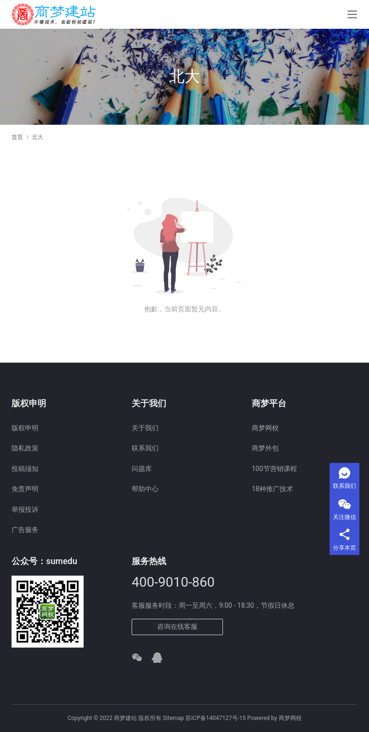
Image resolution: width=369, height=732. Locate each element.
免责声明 (25, 489)
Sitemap (173, 718)
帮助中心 (145, 489)
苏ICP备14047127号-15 (215, 718)
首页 (17, 137)
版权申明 (25, 428)
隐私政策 (25, 448)
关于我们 (145, 428)
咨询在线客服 (177, 626)
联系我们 (145, 448)
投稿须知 (25, 468)
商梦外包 (265, 448)
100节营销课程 (274, 468)
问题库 (142, 468)
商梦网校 (265, 428)
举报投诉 (25, 509)
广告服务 (25, 529)
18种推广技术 (272, 489)
